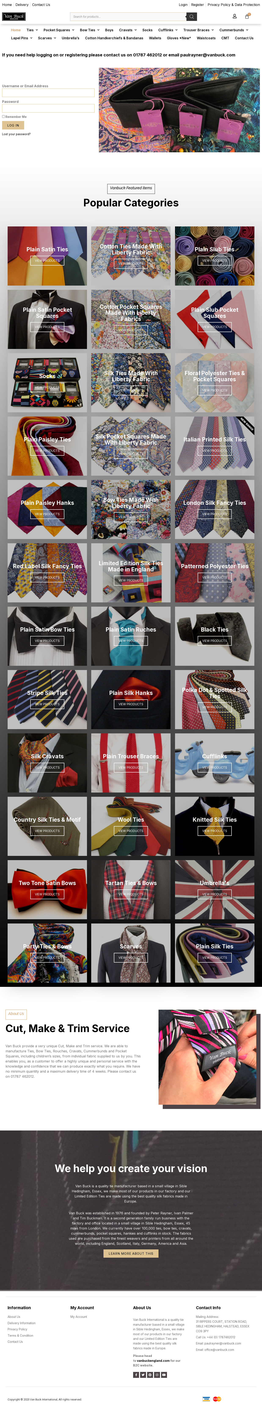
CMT (225, 38)
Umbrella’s (70, 38)
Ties (32, 30)
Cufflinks (168, 30)
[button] (168, 149)
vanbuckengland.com (153, 1360)
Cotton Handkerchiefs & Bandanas (114, 38)
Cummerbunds (233, 30)
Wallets (155, 38)
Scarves (47, 38)
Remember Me (14, 116)
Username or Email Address (25, 86)
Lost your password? (16, 134)
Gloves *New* (179, 38)
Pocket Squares (59, 30)
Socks (147, 30)
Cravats (128, 30)
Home (16, 30)
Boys (109, 30)
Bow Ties (89, 30)
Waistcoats (206, 38)
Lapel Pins (21, 38)
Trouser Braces (198, 30)
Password (10, 101)
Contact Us (244, 38)
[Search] (191, 16)
